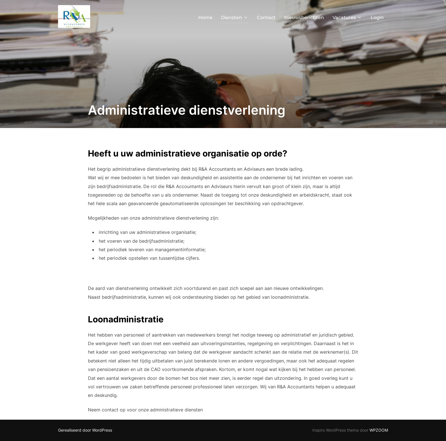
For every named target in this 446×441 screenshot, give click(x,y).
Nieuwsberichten (304, 17)
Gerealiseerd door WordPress (85, 430)
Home (205, 17)
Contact (266, 17)
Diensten (234, 17)
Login (377, 17)
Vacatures (347, 17)
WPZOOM (378, 430)
